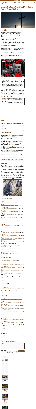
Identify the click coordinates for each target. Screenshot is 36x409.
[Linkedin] (5, 30)
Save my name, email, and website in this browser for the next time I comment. (10, 353)
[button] (13, 2)
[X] (3, 30)
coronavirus (6, 339)
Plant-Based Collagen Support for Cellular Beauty (4, 393)
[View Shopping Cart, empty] (34, 2)
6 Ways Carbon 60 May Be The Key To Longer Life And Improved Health (5, 384)
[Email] (6, 30)
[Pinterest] (4, 30)
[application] (13, 2)
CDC (4, 339)
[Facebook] (1, 30)
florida (10, 339)
